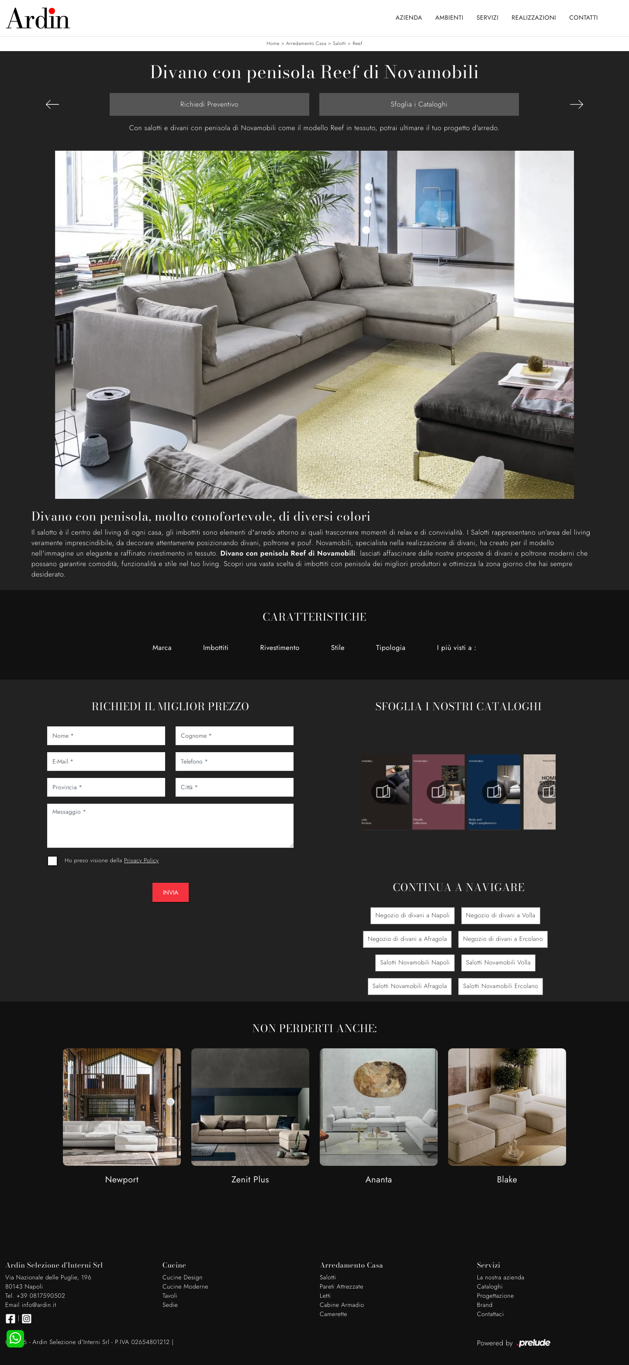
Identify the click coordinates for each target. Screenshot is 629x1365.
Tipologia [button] (390, 648)
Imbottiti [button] (216, 648)
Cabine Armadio (342, 1305)
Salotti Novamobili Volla (498, 962)
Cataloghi (490, 1286)
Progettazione (495, 1296)
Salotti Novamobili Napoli (414, 962)
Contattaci (490, 1314)
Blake (507, 1180)
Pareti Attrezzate (341, 1286)
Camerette (333, 1314)
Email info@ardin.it (30, 1305)
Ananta (378, 1180)
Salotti (339, 43)
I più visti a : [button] (456, 648)
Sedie (170, 1305)
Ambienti (449, 18)
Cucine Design (182, 1277)
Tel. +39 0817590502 (35, 1296)
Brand (485, 1305)
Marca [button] (162, 648)
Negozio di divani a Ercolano (503, 939)
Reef (357, 43)
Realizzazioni (533, 18)
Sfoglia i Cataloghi (419, 104)
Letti (325, 1296)
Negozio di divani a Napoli (412, 915)
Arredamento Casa (306, 43)
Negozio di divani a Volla (501, 915)
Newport (122, 1180)
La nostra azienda (501, 1277)
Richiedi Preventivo (209, 104)
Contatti (583, 18)
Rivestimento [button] (280, 648)
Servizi (487, 18)
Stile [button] (338, 648)
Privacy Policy (141, 860)
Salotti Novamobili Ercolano (500, 986)
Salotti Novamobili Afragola (410, 986)
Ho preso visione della (112, 860)
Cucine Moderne (185, 1286)
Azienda (409, 18)
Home (272, 43)
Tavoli (169, 1296)
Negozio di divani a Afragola (407, 939)
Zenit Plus (250, 1180)
